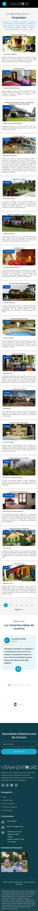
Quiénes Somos (8, 800)
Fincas (17, 25)
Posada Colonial (19, 564)
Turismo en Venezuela (10, 807)
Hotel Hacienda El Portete (19, 319)
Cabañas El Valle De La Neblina (19, 458)
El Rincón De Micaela (19, 354)
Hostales (11, 27)
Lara (7, 357)
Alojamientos (15, 21)
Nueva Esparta (10, 251)
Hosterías (18, 27)
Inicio (4, 797)
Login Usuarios (8, 810)
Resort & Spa (15, 29)
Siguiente (19, 609)
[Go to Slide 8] (29, 685)
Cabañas (33, 21)
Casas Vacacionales (20, 23)
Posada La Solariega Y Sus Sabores (19, 214)
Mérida (8, 38)
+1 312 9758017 (11, 821)
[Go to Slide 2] (12, 685)
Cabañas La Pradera (19, 179)
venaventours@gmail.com (14, 826)
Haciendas (31, 25)
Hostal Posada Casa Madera (19, 423)
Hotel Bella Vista (19, 248)
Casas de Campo (8, 23)
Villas (31, 29)
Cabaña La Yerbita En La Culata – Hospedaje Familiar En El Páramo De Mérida (19, 103)
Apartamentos (24, 21)
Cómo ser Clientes (9, 803)
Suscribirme (19, 751)
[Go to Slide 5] (20, 685)
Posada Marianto (19, 69)
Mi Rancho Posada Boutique (19, 492)
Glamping (24, 25)
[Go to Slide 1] (9, 685)
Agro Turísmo (6, 21)
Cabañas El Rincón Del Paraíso (19, 529)
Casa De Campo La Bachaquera (19, 283)
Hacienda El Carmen (19, 389)
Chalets (30, 23)
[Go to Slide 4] (17, 685)
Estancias (11, 25)
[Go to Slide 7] (26, 685)
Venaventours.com (17, 882)
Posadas (31, 27)
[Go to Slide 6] (23, 685)
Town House (24, 29)
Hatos (5, 27)
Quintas (8, 29)
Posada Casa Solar (19, 136)
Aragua (8, 322)
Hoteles (25, 27)
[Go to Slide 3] (14, 685)
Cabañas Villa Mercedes (19, 35)
